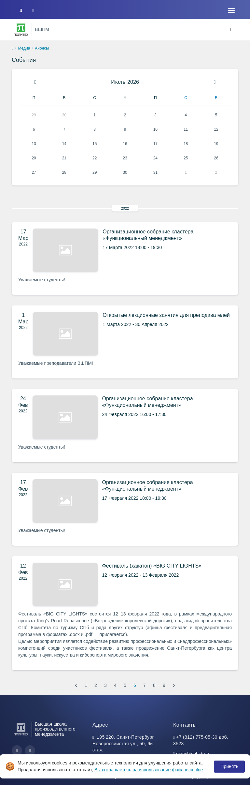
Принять (229, 766)
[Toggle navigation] (231, 10)
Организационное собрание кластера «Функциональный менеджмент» (148, 235)
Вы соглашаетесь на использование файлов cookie (148, 769)
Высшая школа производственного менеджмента (55, 729)
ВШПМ (42, 29)
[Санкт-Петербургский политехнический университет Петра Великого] (21, 30)
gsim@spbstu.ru (193, 753)
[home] (12, 48)
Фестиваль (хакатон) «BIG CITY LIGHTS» (151, 566)
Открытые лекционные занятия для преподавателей (166, 315)
